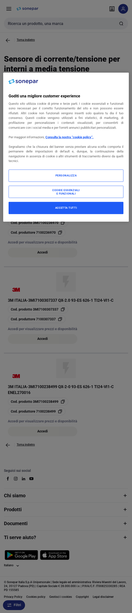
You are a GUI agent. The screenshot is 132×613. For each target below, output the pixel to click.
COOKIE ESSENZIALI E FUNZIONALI (66, 191)
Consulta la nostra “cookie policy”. (69, 137)
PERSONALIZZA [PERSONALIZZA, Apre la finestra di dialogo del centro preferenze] (66, 175)
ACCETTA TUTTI (66, 207)
